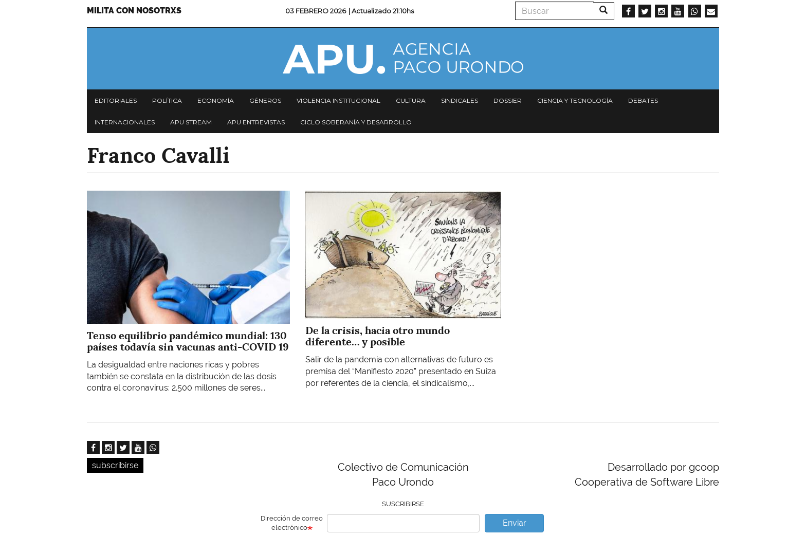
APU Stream (191, 122)
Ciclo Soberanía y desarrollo (356, 122)
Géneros (265, 100)
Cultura (411, 100)
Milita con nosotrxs (134, 10)
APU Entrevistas (256, 122)
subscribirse (115, 465)
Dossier (507, 100)
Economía (215, 100)
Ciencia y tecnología (575, 100)
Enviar (514, 523)
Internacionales (125, 122)
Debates (643, 100)
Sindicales (459, 100)
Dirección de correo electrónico (292, 523)
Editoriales (116, 100)
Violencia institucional (338, 100)
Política (167, 100)
